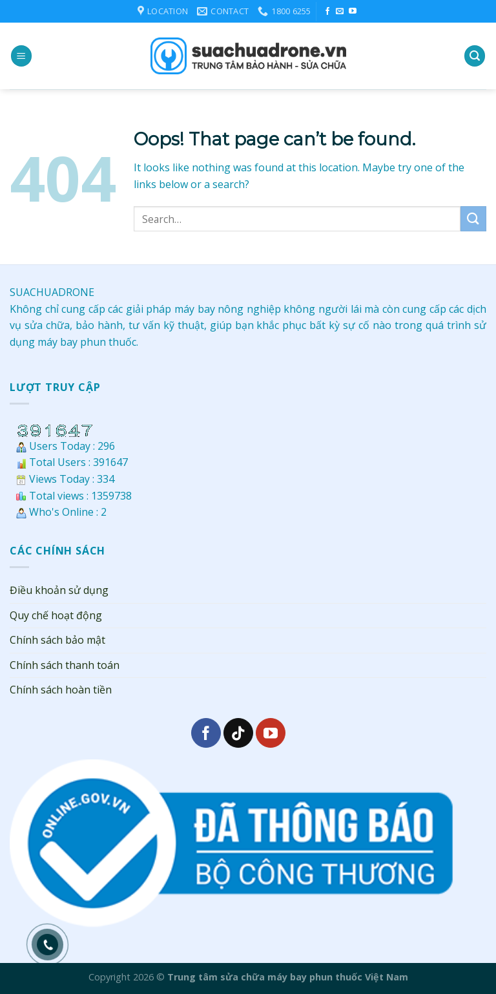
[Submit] (473, 218)
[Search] (474, 56)
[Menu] (21, 56)
